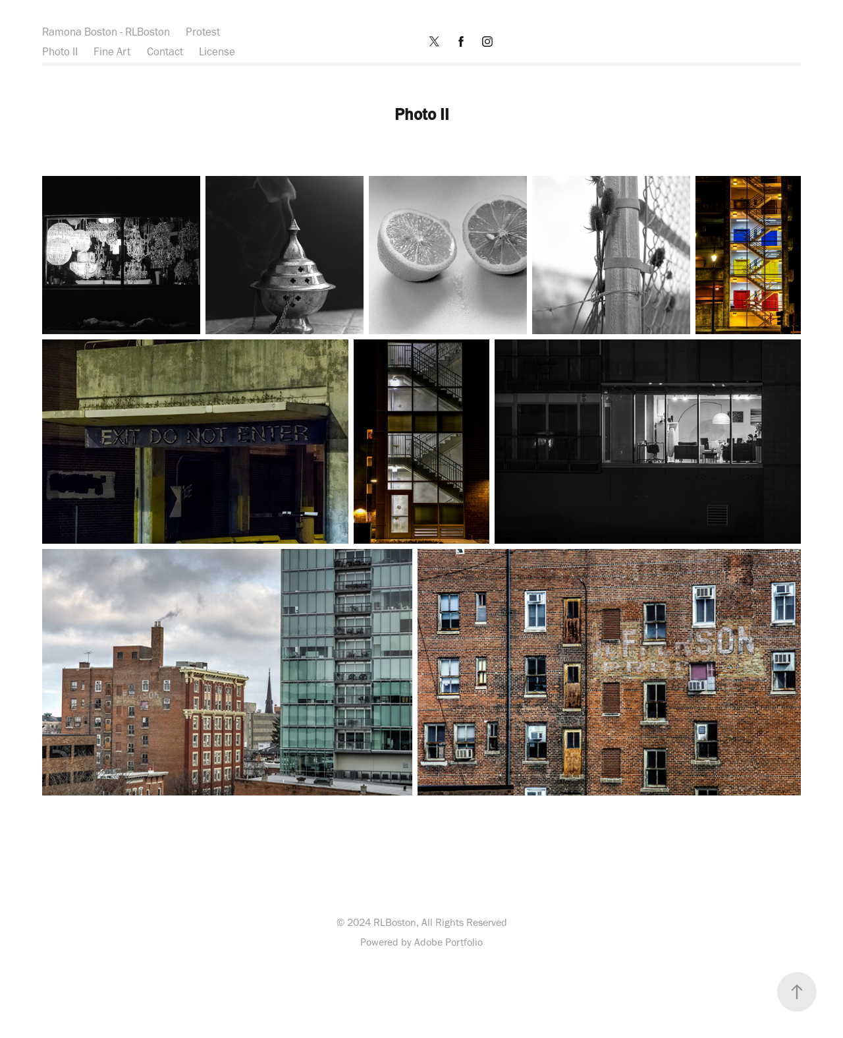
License (217, 51)
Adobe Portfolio (448, 942)
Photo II (60, 51)
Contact (165, 51)
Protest (203, 31)
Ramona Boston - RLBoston (106, 31)
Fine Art (112, 51)
